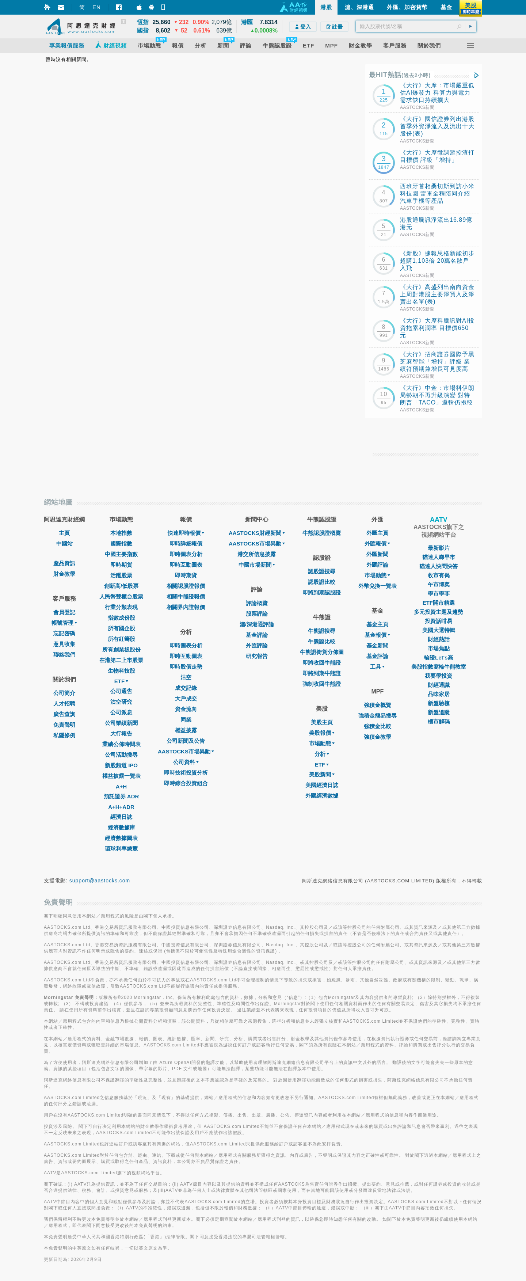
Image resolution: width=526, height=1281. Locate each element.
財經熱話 (439, 639)
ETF (121, 681)
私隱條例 (64, 735)
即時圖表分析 (185, 554)
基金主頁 (377, 624)
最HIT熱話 (400, 75)
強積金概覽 (377, 705)
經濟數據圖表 (121, 838)
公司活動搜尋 (121, 755)
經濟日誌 (121, 817)
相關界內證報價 (186, 607)
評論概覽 (257, 603)
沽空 (185, 677)
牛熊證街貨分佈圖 (322, 652)
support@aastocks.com (99, 880)
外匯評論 (257, 645)
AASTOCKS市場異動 (186, 751)
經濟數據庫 (121, 827)
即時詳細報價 (185, 543)
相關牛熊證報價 (186, 596)
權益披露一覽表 (121, 776)
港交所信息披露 (256, 554)
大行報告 (121, 733)
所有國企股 (121, 628)
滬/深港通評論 (257, 624)
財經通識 (439, 685)
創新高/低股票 (121, 586)
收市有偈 (439, 575)
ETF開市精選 (439, 603)
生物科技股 (121, 671)
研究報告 (257, 656)
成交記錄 (186, 688)
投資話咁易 (438, 621)
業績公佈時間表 (121, 744)
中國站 (64, 543)
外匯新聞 (377, 554)
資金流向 (186, 709)
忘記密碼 (64, 633)
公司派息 (121, 712)
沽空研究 (121, 702)
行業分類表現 (121, 607)
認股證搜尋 (321, 571)
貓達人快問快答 (438, 566)
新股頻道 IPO (121, 765)
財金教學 (64, 574)
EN (96, 7)
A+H (121, 786)
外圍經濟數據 (321, 795)
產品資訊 (64, 563)
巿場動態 (377, 575)
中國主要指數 (121, 554)
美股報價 (322, 733)
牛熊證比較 (321, 641)
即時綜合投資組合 (186, 783)
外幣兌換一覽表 (377, 586)
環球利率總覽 (121, 848)
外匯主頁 (377, 533)
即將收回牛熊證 (321, 662)
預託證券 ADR (121, 796)
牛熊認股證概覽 (321, 533)
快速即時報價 (186, 533)
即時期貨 (121, 565)
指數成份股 (121, 618)
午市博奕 (439, 584)
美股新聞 (322, 774)
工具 (377, 667)
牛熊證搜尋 (321, 631)
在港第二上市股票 (121, 660)
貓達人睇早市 (438, 557)
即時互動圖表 (185, 565)
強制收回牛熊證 (321, 684)
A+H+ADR (121, 807)
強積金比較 (377, 726)
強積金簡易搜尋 (377, 715)
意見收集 (64, 644)
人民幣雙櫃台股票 (121, 596)
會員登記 (64, 612)
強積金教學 (377, 737)
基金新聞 (377, 645)
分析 (322, 754)
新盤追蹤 (439, 712)
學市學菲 (439, 593)
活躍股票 (121, 575)
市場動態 (322, 743)
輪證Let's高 (438, 657)
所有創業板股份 (121, 649)
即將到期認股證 (321, 592)
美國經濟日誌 (321, 785)
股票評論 (257, 614)
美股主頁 (322, 722)
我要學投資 (438, 676)
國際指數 (121, 543)
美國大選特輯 (438, 630)
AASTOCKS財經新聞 (257, 533)
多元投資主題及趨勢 (438, 612)
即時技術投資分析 (186, 772)
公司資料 (186, 762)
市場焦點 (439, 648)
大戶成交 (186, 698)
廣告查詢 (64, 714)
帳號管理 (64, 623)
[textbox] (416, 26)
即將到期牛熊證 (321, 673)
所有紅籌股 (121, 639)
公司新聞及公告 (186, 741)
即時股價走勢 (185, 667)
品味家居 (439, 694)
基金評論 (257, 635)
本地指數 (121, 533)
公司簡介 (64, 693)
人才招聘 (64, 703)
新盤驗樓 (439, 703)
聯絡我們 (64, 654)
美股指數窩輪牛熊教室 (438, 667)
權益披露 (186, 730)
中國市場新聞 (257, 565)
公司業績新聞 (121, 723)
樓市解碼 (439, 721)
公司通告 (121, 691)
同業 (185, 719)
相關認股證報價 (186, 586)
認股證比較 (321, 582)
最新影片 (439, 548)
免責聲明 (64, 725)
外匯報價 (377, 543)
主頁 (64, 533)
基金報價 (377, 635)
